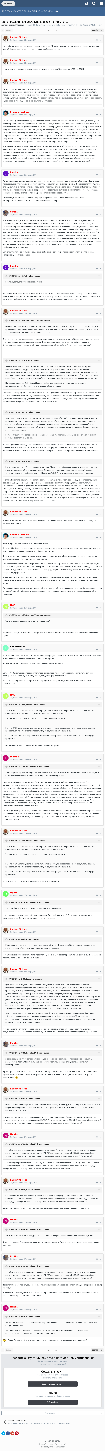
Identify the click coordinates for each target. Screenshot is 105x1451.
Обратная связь (52, 1441)
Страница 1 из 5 (52, 31)
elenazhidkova (17, 646)
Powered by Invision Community (52, 1447)
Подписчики (50, 1413)
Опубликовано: (23, 40)
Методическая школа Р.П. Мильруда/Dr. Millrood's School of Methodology (70, 25)
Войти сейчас (52, 1402)
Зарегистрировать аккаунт (52, 1384)
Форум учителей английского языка (30, 11)
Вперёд (95, 30)
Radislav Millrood (15, 25)
